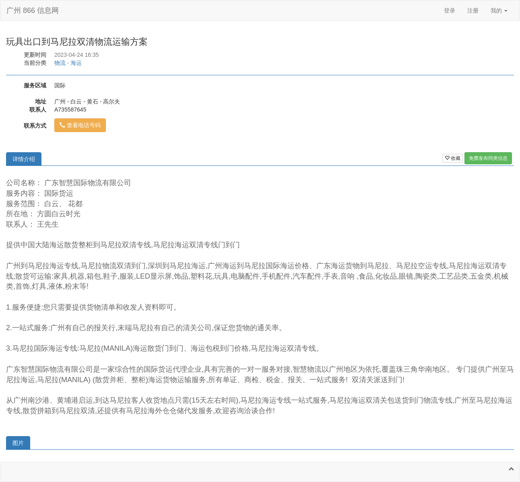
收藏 (452, 158)
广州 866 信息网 (32, 10)
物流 (60, 63)
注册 (473, 10)
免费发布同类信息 (488, 158)
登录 (449, 10)
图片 (18, 443)
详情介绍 (23, 159)
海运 (76, 63)
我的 (499, 10)
